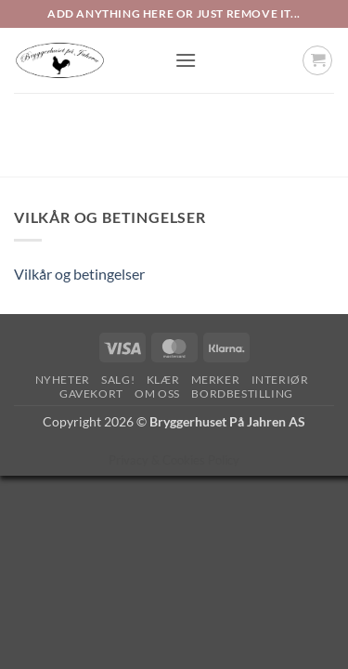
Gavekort (91, 393)
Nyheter (62, 380)
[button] (185, 60)
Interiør (280, 380)
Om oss (157, 393)
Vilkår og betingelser (79, 273)
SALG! (118, 380)
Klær (163, 380)
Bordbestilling (242, 393)
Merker (215, 380)
